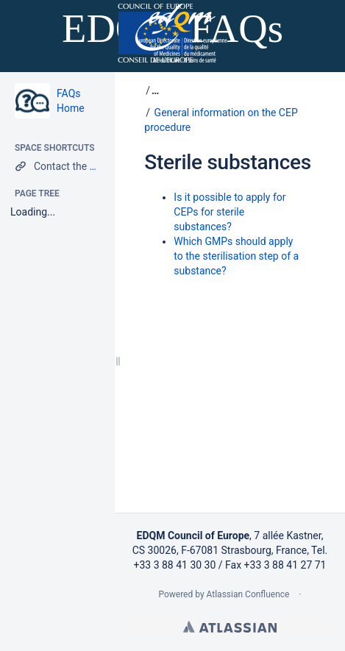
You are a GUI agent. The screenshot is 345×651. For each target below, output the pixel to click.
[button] (153, 90)
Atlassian (230, 626)
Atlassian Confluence (248, 594)
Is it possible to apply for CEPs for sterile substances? (229, 211)
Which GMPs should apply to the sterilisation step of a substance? (236, 256)
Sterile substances (227, 162)
